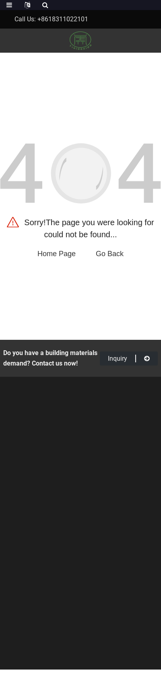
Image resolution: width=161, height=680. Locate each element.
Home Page (56, 254)
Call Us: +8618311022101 (51, 19)
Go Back (110, 254)
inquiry (129, 358)
